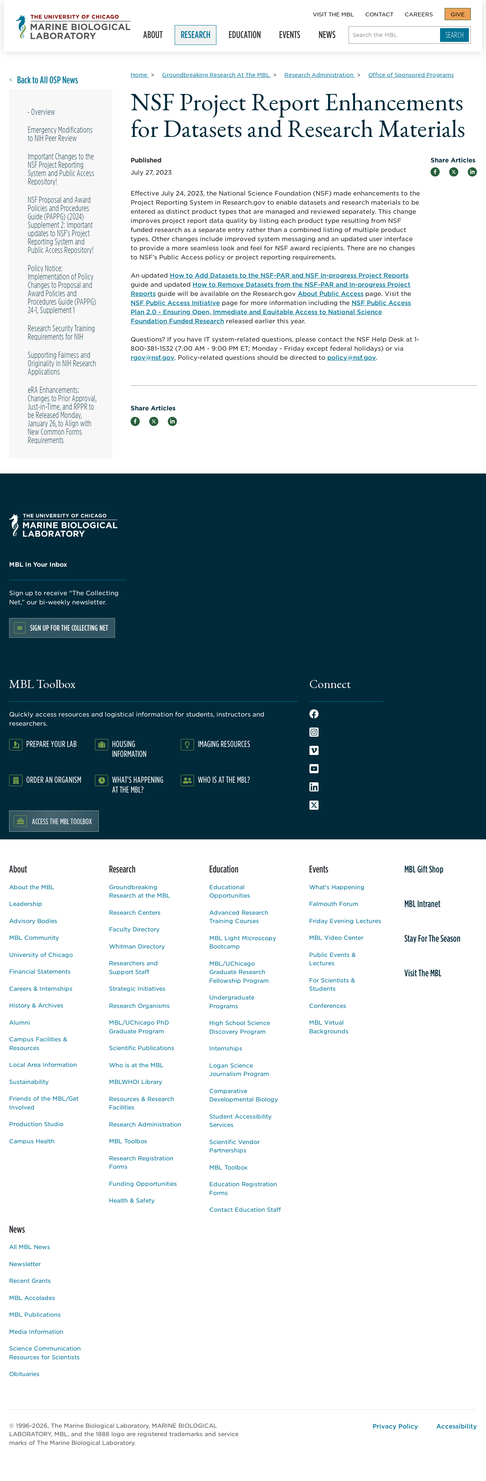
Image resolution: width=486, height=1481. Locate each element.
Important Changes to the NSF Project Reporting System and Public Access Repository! (61, 169)
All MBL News (29, 1246)
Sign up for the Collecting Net (69, 627)
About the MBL (31, 886)
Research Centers (135, 912)
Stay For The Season (432, 938)
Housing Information (129, 748)
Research (195, 36)
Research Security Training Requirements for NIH (61, 332)
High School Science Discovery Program (239, 1027)
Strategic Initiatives (137, 988)
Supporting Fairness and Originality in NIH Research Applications (62, 363)
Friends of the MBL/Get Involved (44, 1103)
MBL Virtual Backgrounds (329, 1026)
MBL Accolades (32, 1297)
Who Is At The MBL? (224, 779)
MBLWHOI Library (135, 1081)
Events (289, 36)
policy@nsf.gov (351, 357)
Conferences (327, 1005)
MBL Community (34, 937)
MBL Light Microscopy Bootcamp (242, 942)
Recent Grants (30, 1280)
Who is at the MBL (136, 1064)
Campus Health (32, 1140)
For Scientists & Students (332, 984)
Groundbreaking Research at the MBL (139, 891)
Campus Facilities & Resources (38, 1043)
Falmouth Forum (333, 903)
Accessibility (456, 1426)
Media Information (36, 1331)
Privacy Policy (395, 1426)
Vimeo (314, 750)
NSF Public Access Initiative (175, 302)
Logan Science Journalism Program (239, 1069)
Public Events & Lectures (332, 959)
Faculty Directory (134, 929)
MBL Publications (35, 1314)
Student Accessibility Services (240, 1120)
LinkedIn (314, 786)
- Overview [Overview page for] (41, 111)
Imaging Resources (224, 743)
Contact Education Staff (245, 1209)
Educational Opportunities (229, 891)
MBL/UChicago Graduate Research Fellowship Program (239, 972)
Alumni (19, 1022)
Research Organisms (139, 1005)
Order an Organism (53, 779)
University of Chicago (41, 954)
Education (244, 36)
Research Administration (145, 1124)
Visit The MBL (333, 14)
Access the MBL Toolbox (62, 821)
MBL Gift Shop (423, 869)
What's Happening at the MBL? (137, 784)
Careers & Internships (41, 988)
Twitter (314, 805)
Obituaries (24, 1373)
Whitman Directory (137, 946)
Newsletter (25, 1263)
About (152, 36)
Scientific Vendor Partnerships (234, 1146)
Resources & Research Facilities (141, 1103)
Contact (379, 14)
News (326, 36)
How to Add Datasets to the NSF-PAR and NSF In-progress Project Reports (289, 275)
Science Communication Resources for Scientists (45, 1352)
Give (458, 14)
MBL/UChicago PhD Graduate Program (139, 1026)
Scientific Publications (141, 1047)
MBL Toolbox (128, 1140)
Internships (225, 1048)
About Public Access (330, 293)
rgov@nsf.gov (152, 357)
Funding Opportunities (143, 1183)
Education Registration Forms (243, 1188)
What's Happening (336, 886)
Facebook (314, 713)
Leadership (25, 903)
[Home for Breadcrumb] (140, 74)
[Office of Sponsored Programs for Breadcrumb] (411, 74)
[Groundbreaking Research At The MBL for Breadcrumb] (216, 74)
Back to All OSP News (47, 80)
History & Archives (36, 1005)
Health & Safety (132, 1200)
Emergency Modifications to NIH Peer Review (60, 134)
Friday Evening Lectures (345, 920)
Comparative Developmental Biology (243, 1095)
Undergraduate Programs (231, 1001)
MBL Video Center (336, 937)
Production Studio (36, 1123)
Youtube (314, 768)
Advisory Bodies (33, 920)
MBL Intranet (422, 903)
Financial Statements (40, 971)
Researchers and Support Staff (133, 967)
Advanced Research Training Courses (238, 917)
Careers (419, 14)
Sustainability (29, 1081)
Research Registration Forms (141, 1162)
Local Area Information (43, 1064)
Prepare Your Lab (51, 743)
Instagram (314, 732)
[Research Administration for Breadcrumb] (319, 74)
